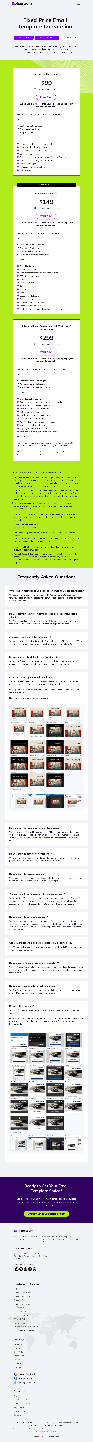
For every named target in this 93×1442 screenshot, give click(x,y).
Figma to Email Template (24, 1292)
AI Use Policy (28, 1429)
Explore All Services (25, 1330)
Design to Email (70, 38)
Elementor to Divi (21, 1308)
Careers (17, 1415)
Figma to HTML (20, 1289)
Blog (16, 1396)
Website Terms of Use (70, 1429)
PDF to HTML (19, 1323)
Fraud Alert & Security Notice (46, 1431)
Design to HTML (24, 38)
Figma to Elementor (22, 1304)
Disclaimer (17, 1429)
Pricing (17, 1348)
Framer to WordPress (23, 1315)
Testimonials (19, 1356)
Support (17, 1367)
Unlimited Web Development (26, 1327)
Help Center (19, 1407)
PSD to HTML (19, 1319)
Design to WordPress (46, 38)
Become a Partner (21, 1411)
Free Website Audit (22, 1400)
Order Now (18, 1363)
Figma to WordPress (23, 1296)
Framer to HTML (21, 1311)
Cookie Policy (41, 1429)
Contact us (18, 1359)
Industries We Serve (22, 1403)
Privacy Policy (54, 1429)
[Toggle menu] (78, 3)
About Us (18, 1344)
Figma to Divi (19, 1300)
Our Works (18, 1352)
